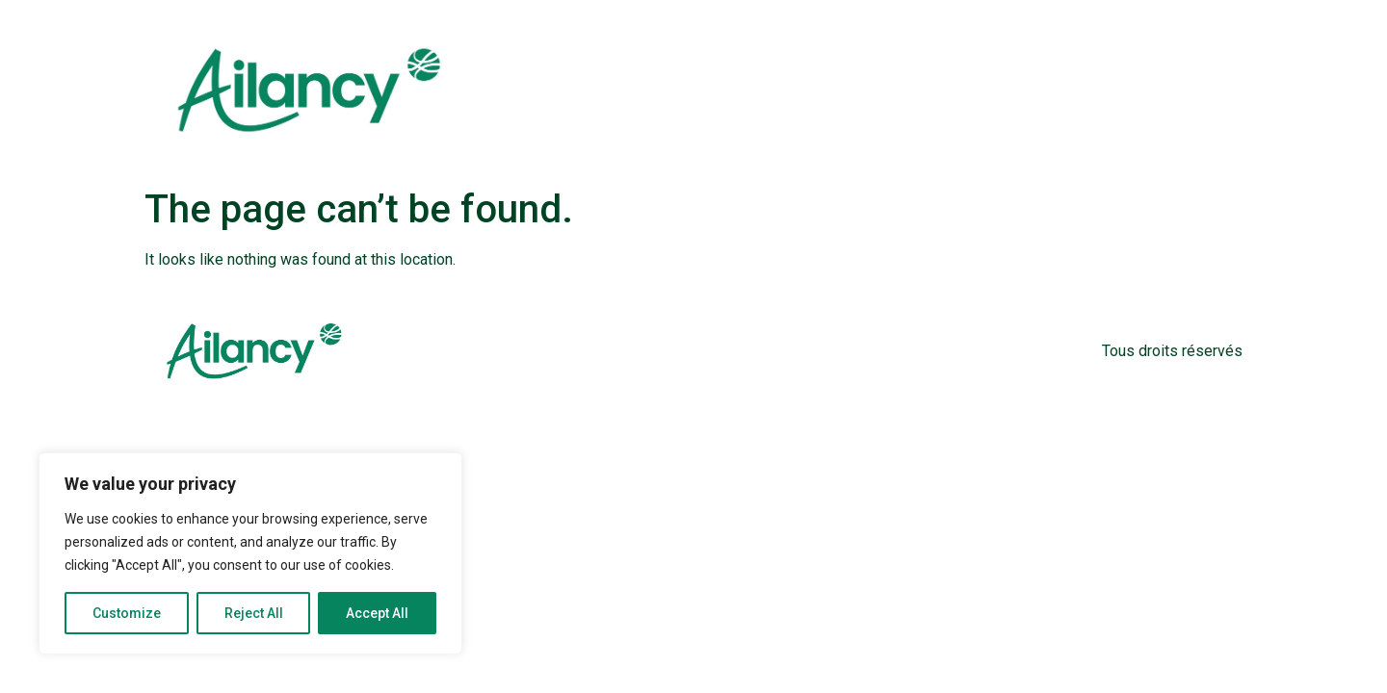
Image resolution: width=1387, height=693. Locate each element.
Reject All (253, 613)
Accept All (377, 613)
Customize (126, 613)
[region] (250, 553)
